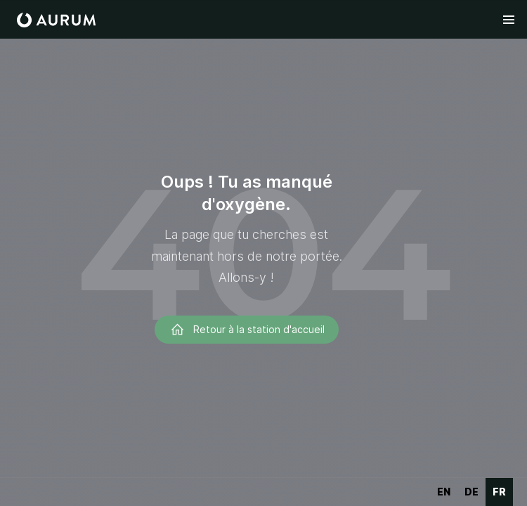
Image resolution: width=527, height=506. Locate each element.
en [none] (443, 492)
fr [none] (499, 492)
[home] (56, 20)
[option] (443, 492)
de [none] (471, 492)
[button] (508, 19)
